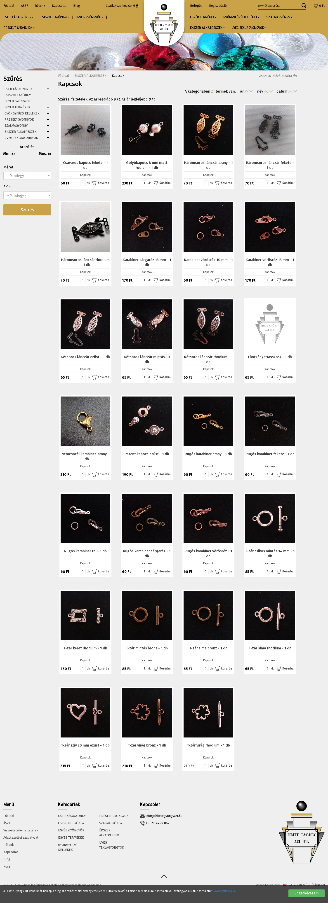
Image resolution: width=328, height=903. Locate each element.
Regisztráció (218, 6)
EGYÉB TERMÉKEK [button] (203, 17)
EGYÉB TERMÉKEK (17, 107)
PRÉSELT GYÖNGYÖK (19, 119)
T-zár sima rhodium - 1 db (270, 648)
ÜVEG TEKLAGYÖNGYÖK (21, 138)
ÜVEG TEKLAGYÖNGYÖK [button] (248, 28)
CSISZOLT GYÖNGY (18, 95)
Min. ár (9, 153)
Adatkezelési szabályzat (20, 838)
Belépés (196, 6)
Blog (76, 6)
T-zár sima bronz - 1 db (208, 648)
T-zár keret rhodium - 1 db (85, 648)
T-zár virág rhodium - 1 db (208, 745)
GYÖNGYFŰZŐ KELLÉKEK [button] (241, 17)
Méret (8, 167)
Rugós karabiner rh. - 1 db (85, 551)
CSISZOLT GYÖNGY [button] (54, 17)
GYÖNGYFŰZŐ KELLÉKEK (22, 113)
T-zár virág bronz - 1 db (147, 745)
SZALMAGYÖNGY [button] (279, 17)
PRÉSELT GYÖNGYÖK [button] (19, 28)
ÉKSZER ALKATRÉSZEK (21, 132)
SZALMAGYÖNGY (16, 126)
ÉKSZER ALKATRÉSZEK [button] (207, 28)
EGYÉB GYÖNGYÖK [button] (89, 17)
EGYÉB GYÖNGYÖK (18, 101)
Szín (7, 187)
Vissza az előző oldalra (278, 76)
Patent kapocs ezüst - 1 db (147, 454)
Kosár (7, 866)
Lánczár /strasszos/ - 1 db (270, 357)
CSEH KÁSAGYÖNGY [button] (18, 17)
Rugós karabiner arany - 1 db (208, 454)
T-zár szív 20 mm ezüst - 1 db (85, 745)
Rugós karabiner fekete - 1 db (270, 454)
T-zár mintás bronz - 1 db (147, 648)
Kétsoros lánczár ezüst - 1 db (85, 357)
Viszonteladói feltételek (20, 830)
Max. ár (45, 153)
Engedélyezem (306, 893)
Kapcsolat (59, 6)
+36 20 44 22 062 (154, 823)
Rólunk (40, 6)
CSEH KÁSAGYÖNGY (18, 89)
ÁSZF (24, 6)
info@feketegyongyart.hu (161, 816)
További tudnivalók (224, 891)
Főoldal (8, 6)
